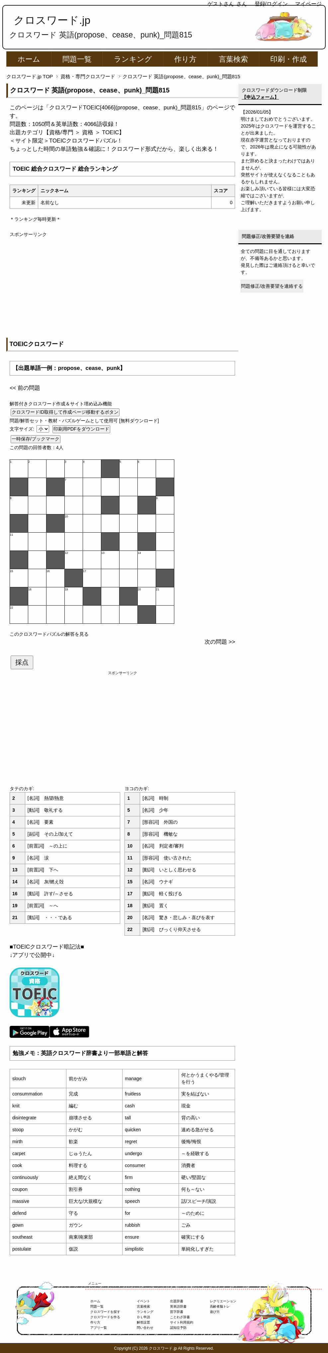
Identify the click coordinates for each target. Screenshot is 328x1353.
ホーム (29, 59)
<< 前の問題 (25, 388)
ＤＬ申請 (143, 1317)
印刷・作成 (288, 59)
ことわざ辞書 (180, 1317)
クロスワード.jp (52, 20)
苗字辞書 (176, 1312)
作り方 (185, 59)
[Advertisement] (122, 284)
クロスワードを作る (105, 1317)
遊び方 (215, 1312)
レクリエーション (223, 1301)
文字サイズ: (23, 429)
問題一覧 (77, 59)
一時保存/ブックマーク (35, 438)
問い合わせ (145, 1327)
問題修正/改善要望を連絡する (272, 286)
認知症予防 (178, 1327)
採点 (22, 662)
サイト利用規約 (181, 1322)
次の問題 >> (220, 642)
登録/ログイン (271, 4)
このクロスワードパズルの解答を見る (49, 634)
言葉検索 (233, 59)
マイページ (308, 4)
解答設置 (143, 1322)
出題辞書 (176, 1301)
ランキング (133, 59)
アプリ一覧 (98, 1327)
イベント (143, 1301)
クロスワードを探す (105, 1312)
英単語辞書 (178, 1306)
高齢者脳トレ (220, 1306)
